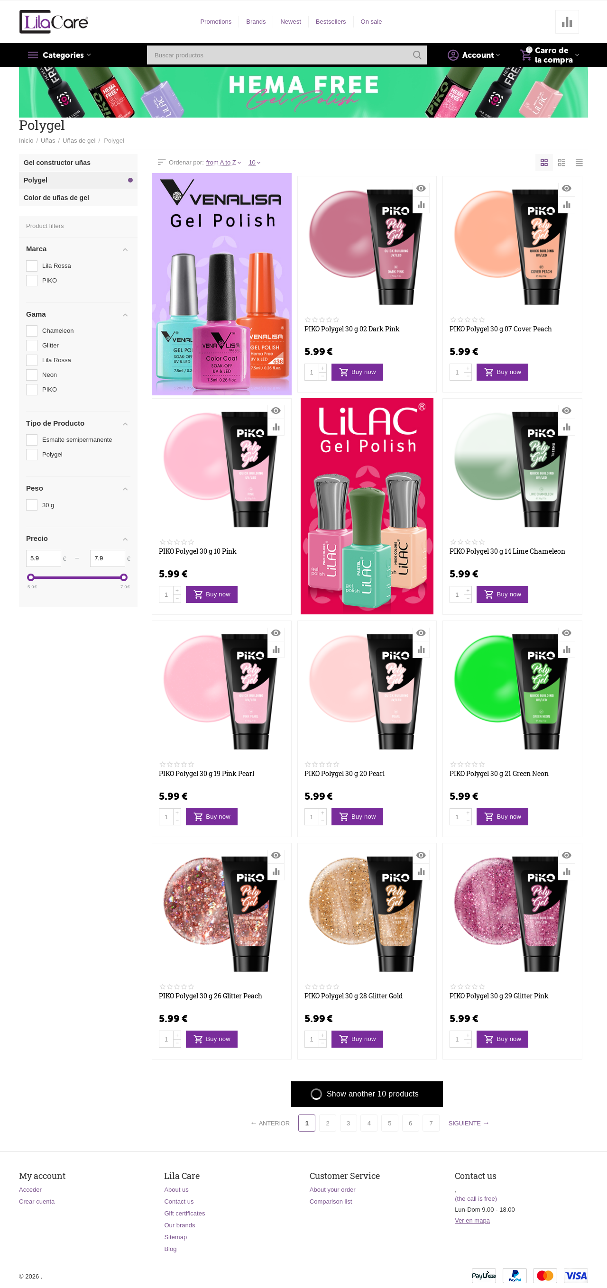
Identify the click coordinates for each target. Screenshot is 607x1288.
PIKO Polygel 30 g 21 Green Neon (499, 774)
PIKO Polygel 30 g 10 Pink (198, 552)
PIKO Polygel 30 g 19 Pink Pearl (206, 774)
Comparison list (331, 1201)
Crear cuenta (37, 1201)
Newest (290, 21)
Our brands (179, 1225)
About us (176, 1189)
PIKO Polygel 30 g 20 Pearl (344, 774)
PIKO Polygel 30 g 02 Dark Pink (352, 329)
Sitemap (175, 1237)
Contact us (178, 1201)
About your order (333, 1189)
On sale (371, 21)
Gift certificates (184, 1213)
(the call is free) (476, 1198)
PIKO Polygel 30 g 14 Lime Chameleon (507, 552)
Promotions (215, 21)
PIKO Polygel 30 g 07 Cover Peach (501, 329)
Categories (65, 55)
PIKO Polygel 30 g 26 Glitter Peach (210, 996)
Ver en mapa (472, 1220)
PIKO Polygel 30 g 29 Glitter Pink (499, 996)
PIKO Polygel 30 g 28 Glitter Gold (353, 996)
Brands (256, 21)
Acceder (30, 1189)
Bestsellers (331, 21)
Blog (170, 1248)
